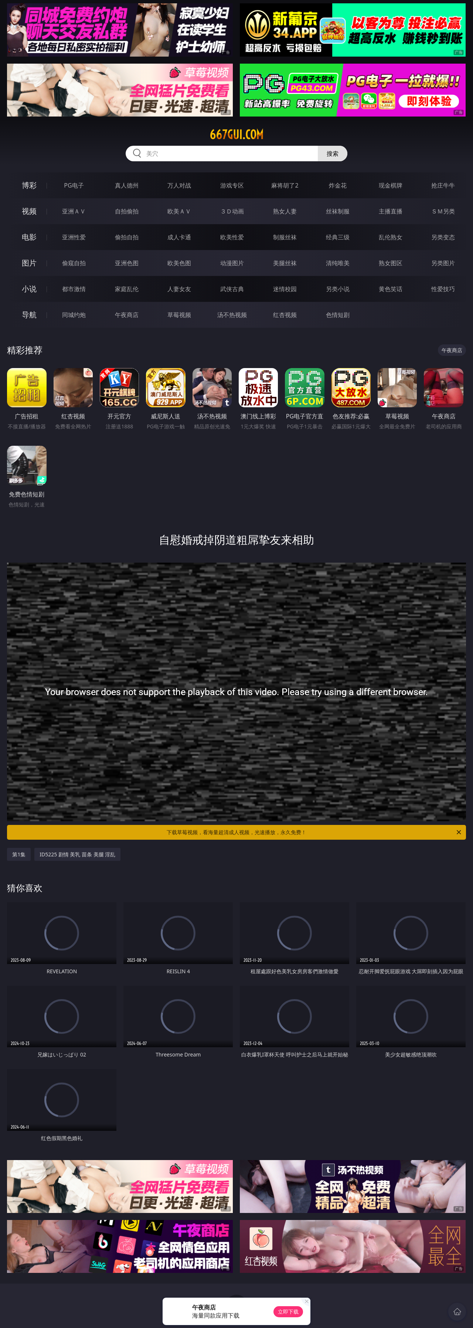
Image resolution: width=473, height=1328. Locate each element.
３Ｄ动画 (232, 211)
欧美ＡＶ (179, 211)
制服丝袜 (285, 237)
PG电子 (74, 185)
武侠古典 (232, 289)
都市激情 (74, 289)
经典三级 (338, 237)
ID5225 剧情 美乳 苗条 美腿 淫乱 (77, 854)
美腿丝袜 (285, 263)
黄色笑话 (390, 289)
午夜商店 (127, 315)
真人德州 (127, 185)
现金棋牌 (390, 185)
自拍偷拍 (127, 211)
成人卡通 (179, 237)
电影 (29, 237)
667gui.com (236, 134)
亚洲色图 (127, 263)
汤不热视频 (232, 315)
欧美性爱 (232, 237)
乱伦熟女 (390, 237)
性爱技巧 (443, 289)
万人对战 (179, 185)
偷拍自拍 (127, 237)
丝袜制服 (338, 211)
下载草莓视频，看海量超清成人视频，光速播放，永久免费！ (314, 832)
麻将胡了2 (284, 185)
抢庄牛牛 (443, 185)
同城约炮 (74, 315)
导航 (29, 315)
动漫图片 (232, 263)
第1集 (18, 854)
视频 (29, 211)
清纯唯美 (338, 263)
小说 (29, 289)
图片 (29, 263)
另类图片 (443, 263)
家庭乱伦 (127, 289)
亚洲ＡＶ (74, 211)
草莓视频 (179, 315)
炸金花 (338, 185)
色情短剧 (338, 315)
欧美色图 (179, 263)
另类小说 (338, 289)
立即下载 (288, 1311)
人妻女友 (179, 289)
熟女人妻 (285, 211)
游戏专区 (232, 185)
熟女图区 (390, 263)
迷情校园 (285, 289)
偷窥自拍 (74, 263)
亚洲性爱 (74, 237)
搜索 (332, 153)
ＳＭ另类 (443, 211)
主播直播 (390, 211)
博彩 (29, 185)
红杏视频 (285, 315)
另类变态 (443, 237)
